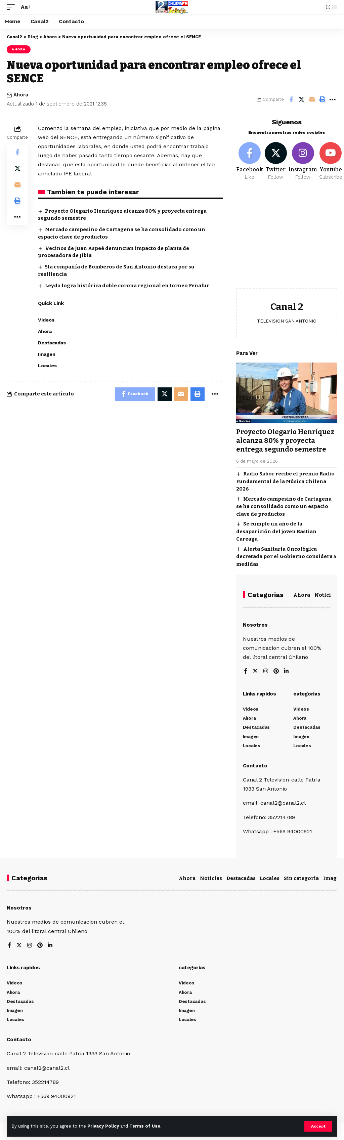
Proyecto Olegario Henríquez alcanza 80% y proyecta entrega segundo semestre (285, 440)
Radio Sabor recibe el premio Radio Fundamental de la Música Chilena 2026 (285, 481)
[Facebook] (249, 161)
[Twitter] (276, 161)
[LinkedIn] (286, 671)
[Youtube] (330, 161)
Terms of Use (144, 1126)
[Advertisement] (286, 240)
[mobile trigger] (12, 6)
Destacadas (241, 878)
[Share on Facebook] (291, 99)
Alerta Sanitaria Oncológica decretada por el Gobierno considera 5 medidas (286, 556)
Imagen (333, 878)
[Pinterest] (276, 671)
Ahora (19, 49)
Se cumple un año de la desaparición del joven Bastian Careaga (276, 531)
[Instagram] (303, 161)
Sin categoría (301, 878)
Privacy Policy (103, 1126)
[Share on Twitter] (301, 99)
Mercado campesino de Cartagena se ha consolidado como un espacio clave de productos (284, 506)
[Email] (311, 99)
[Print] (322, 99)
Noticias (325, 595)
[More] (332, 99)
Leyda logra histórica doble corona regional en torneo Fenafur (127, 286)
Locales (270, 878)
